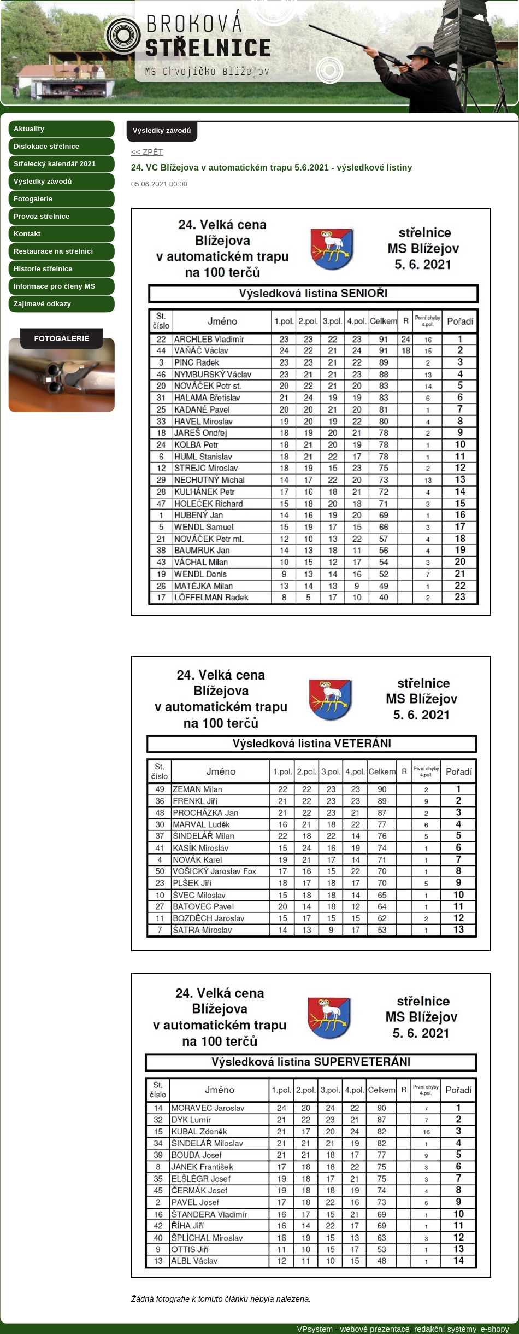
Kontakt (27, 234)
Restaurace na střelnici (53, 251)
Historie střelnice (43, 269)
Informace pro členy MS (54, 286)
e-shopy (495, 1329)
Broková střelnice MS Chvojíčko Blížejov (31, 4)
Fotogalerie (33, 199)
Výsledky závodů (43, 181)
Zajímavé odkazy (42, 304)
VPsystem (315, 1329)
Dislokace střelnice (46, 146)
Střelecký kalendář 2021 (55, 164)
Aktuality (29, 129)
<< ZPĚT (147, 152)
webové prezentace (375, 1329)
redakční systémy (445, 1329)
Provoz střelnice (41, 216)
